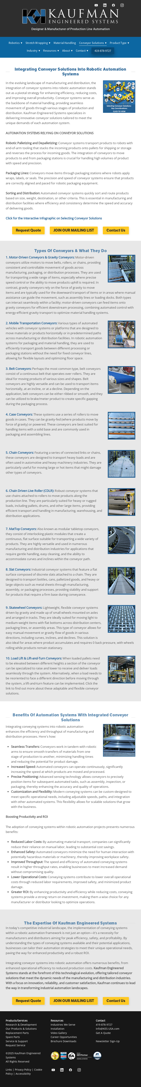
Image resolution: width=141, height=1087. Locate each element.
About (67, 51)
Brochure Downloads (63, 1041)
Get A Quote (103, 1033)
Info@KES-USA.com (107, 1028)
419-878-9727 (103, 51)
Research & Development (21, 1024)
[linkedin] (104, 5)
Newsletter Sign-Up (108, 1041)
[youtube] (96, 5)
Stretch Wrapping (38, 43)
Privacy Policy (23, 1069)
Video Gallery (59, 1033)
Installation (57, 1028)
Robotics (15, 43)
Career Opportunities (64, 1037)
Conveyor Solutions (92, 43)
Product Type (119, 43)
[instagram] (122, 5)
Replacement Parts (17, 1033)
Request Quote (28, 230)
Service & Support (17, 1041)
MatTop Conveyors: (23, 529)
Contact (82, 51)
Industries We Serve (63, 1024)
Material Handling (65, 43)
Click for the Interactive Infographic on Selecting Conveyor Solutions (54, 218)
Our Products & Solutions (21, 1028)
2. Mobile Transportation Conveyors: (32, 323)
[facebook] (113, 5)
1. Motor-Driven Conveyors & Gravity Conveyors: (40, 257)
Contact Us (115, 230)
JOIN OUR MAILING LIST (73, 230)
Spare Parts (13, 1037)
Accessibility (23, 1073)
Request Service (15, 1045)
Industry (33, 51)
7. (7, 529)
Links (9, 1069)
